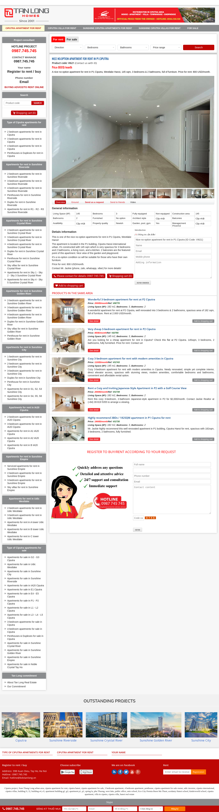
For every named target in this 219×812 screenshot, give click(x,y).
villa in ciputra (101, 794)
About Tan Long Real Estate (22, 682)
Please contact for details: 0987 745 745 (80, 276)
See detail (94, 322)
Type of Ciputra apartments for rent (26, 752)
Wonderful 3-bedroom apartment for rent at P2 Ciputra (121, 300)
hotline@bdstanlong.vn (23, 777)
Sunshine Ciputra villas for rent (160, 28)
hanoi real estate (127, 794)
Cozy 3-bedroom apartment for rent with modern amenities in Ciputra (130, 359)
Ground (75, 202)
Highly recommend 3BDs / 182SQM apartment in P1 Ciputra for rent (129, 419)
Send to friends (117, 202)
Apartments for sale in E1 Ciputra (24, 589)
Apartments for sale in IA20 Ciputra (25, 585)
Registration (198, 771)
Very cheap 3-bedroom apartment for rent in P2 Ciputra (122, 330)
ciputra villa (113, 794)
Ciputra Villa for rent (62, 28)
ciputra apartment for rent (56, 788)
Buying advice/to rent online (24, 87)
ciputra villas (11, 791)
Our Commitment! (16, 686)
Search (199, 47)
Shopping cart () (122, 276)
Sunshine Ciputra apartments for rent (107, 28)
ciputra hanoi (74, 788)
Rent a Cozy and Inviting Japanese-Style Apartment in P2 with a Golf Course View (137, 389)
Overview (60, 202)
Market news (14, 34)
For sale (192, 28)
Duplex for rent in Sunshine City (23, 377)
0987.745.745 (19, 774)
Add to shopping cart (71, 285)
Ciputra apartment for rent (23, 28)
